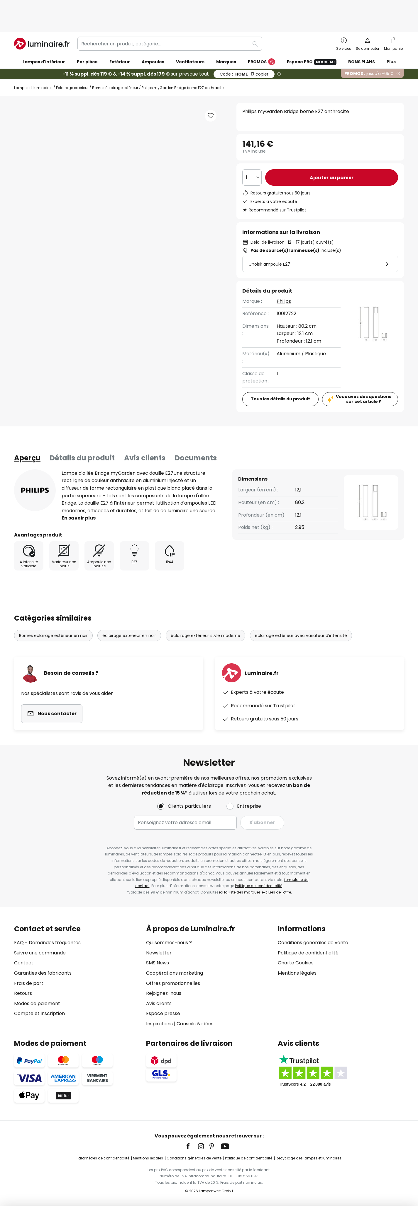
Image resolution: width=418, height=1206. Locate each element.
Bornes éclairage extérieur (115, 62)
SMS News (157, 962)
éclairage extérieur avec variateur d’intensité (301, 611)
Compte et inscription (39, 1013)
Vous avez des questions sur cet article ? (363, 374)
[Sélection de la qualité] (252, 152)
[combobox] (170, 18)
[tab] (27, 433)
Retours (23, 993)
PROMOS (261, 37)
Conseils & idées (195, 1023)
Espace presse (163, 1013)
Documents (196, 433)
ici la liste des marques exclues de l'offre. (255, 892)
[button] (65, 236)
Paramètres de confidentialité (103, 1158)
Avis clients (144, 433)
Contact (23, 962)
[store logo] (42, 19)
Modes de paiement (37, 1003)
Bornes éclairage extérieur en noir (53, 611)
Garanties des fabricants (43, 973)
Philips (284, 276)
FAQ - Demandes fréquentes (47, 942)
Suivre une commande (40, 952)
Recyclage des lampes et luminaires (308, 1158)
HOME (244, 49)
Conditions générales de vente (313, 942)
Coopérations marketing (174, 973)
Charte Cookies (296, 962)
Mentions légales (297, 973)
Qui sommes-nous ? (169, 942)
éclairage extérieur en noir (129, 611)
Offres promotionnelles (173, 983)
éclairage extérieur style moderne (205, 611)
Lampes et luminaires (33, 62)
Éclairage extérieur (72, 62)
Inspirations (159, 1023)
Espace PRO (311, 37)
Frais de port (28, 983)
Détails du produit (82, 433)
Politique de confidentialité (258, 885)
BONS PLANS (361, 37)
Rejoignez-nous (163, 993)
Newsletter (159, 952)
